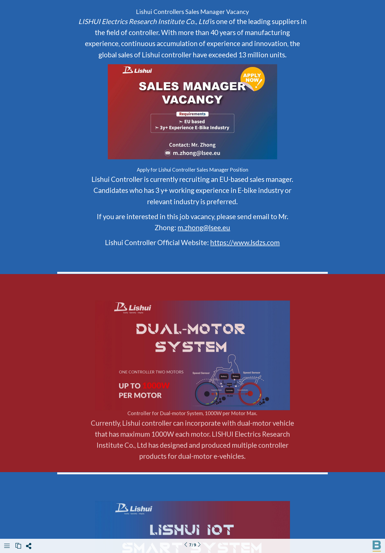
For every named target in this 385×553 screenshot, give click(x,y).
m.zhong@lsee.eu (204, 227)
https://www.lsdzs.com (245, 242)
